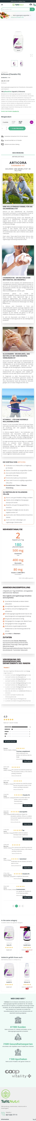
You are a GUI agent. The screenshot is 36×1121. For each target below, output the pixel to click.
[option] (18, 1074)
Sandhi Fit (9, 982)
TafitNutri (4, 72)
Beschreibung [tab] (18, 153)
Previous (13, 906)
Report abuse (27, 761)
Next (22, 906)
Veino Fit (9, 945)
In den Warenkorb (17, 128)
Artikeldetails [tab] (18, 157)
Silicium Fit (27, 982)
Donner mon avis (10, 741)
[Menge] (3, 128)
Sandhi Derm (27, 945)
